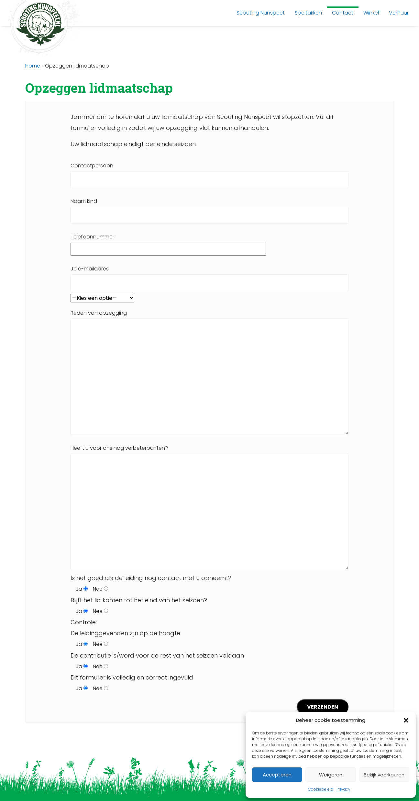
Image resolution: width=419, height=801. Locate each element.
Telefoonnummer (168, 242)
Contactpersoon (209, 172)
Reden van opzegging (209, 372)
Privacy (343, 789)
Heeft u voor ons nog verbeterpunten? (209, 507)
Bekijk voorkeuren (384, 774)
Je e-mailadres (209, 275)
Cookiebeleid (320, 789)
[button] (406, 720)
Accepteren (277, 774)
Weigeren (330, 774)
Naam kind (209, 208)
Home (32, 65)
